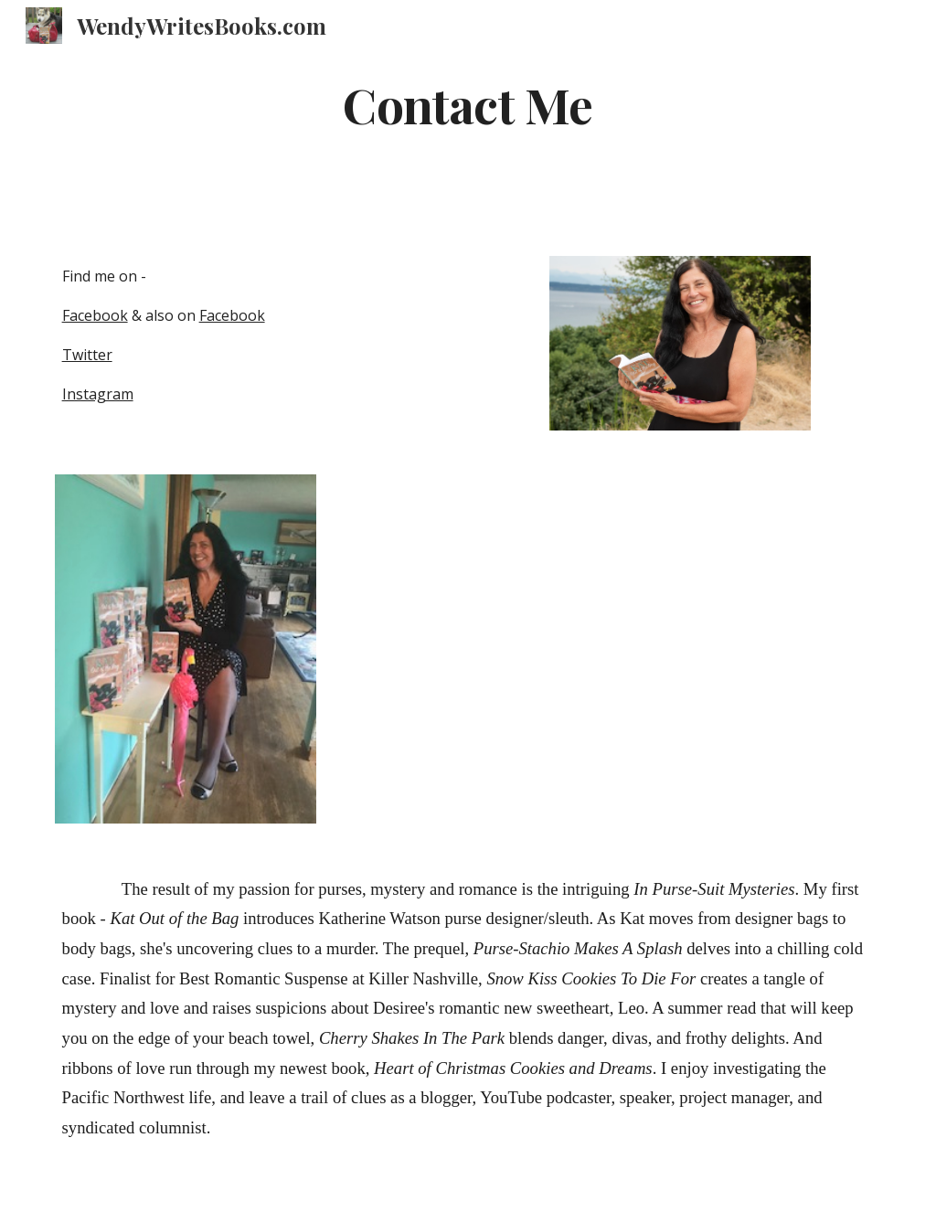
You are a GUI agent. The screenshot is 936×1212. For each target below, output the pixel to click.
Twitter (87, 355)
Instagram (97, 394)
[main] (467, 123)
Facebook (95, 315)
